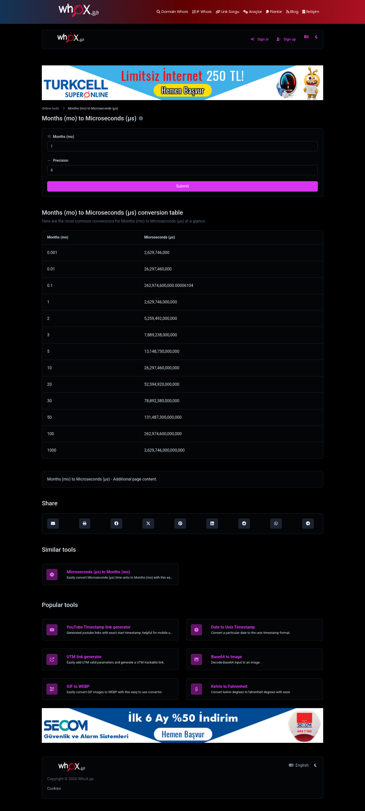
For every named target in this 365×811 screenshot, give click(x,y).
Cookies (54, 788)
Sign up (286, 39)
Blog (292, 11)
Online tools (50, 108)
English (298, 765)
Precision (57, 160)
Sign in (259, 39)
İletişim (310, 11)
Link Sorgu (227, 11)
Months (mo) (60, 137)
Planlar (274, 11)
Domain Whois (172, 11)
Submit (182, 186)
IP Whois (202, 11)
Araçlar (252, 11)
